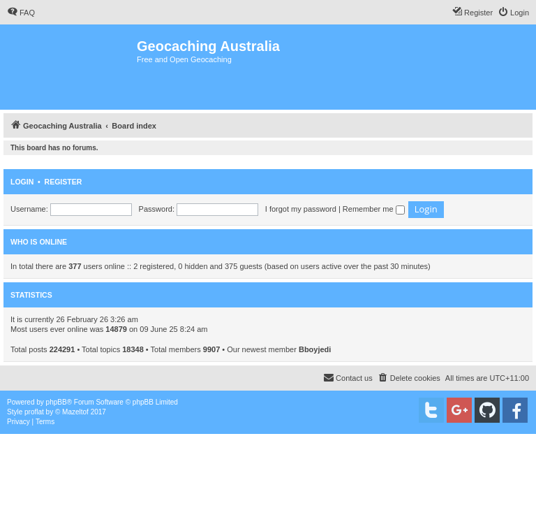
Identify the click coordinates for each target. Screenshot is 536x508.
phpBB (56, 402)
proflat (34, 412)
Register (63, 181)
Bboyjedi (315, 349)
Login (22, 181)
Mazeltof (75, 412)
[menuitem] (21, 12)
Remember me (374, 209)
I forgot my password (300, 209)
